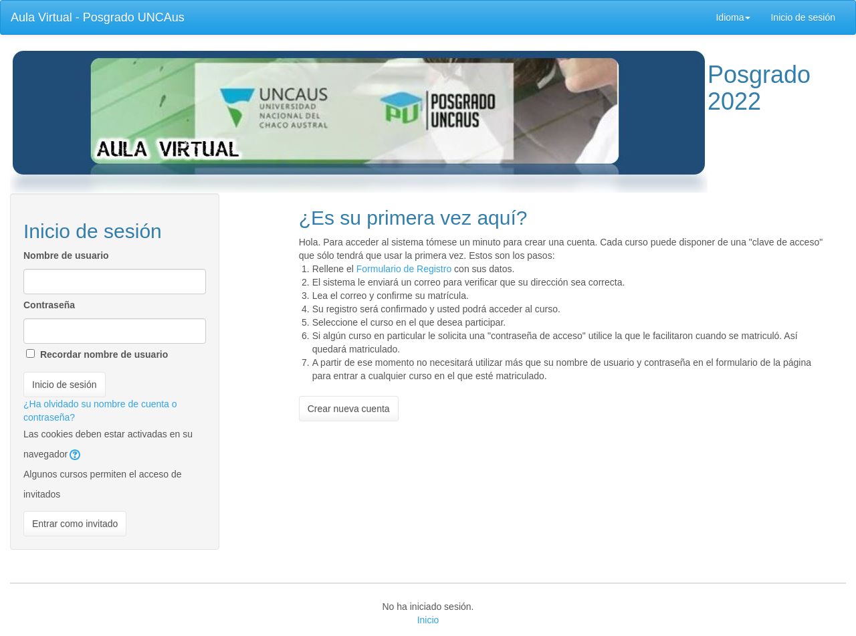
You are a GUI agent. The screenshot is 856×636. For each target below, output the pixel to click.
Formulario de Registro (403, 268)
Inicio (428, 620)
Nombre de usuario (66, 255)
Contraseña (49, 305)
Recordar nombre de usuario (104, 354)
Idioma (733, 17)
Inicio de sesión (802, 17)
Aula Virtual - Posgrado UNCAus (98, 17)
